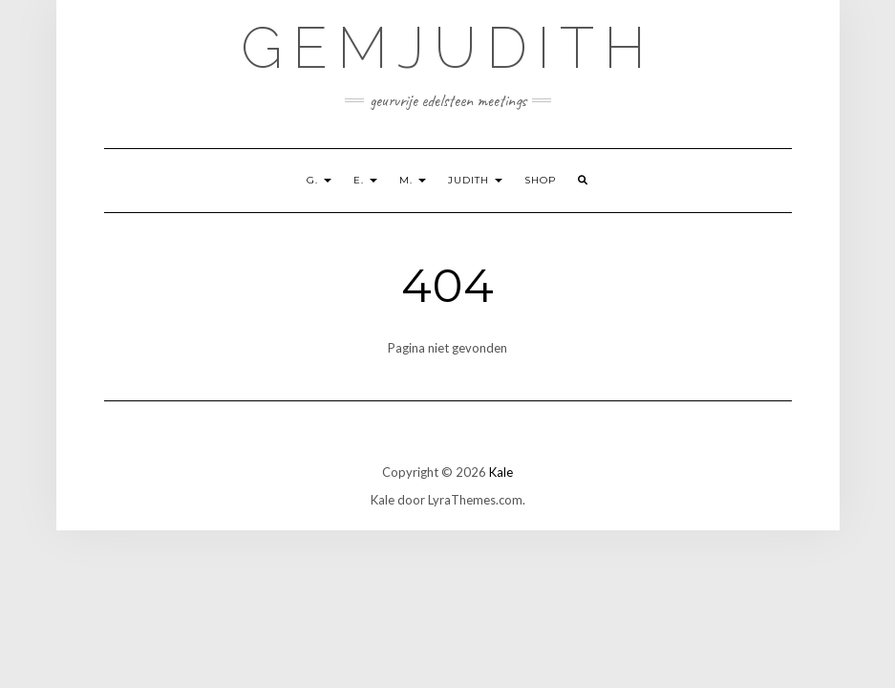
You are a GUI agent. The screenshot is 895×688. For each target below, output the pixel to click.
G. (319, 180)
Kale (501, 472)
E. (365, 180)
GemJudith (448, 47)
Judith (475, 180)
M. (412, 180)
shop (540, 180)
